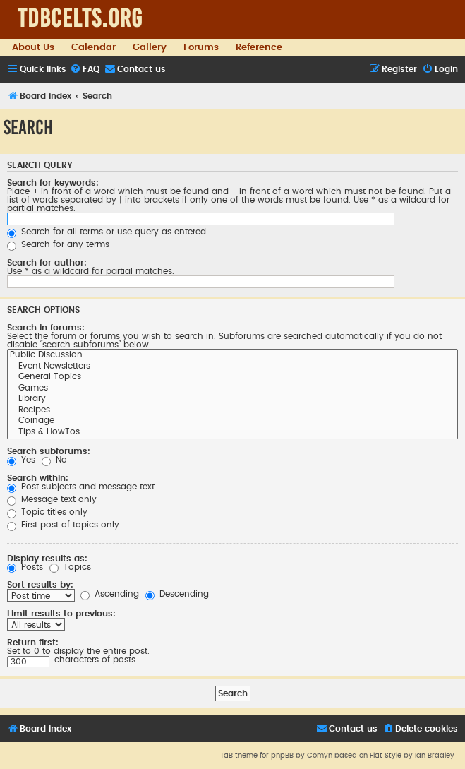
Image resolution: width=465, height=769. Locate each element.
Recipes (232, 411)
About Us (33, 47)
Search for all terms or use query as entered (106, 231)
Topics (70, 567)
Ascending (109, 594)
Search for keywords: (53, 183)
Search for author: (47, 262)
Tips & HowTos (232, 433)
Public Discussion (232, 356)
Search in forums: (46, 327)
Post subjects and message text (81, 486)
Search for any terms (58, 244)
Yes (21, 459)
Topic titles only (47, 512)
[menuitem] (84, 69)
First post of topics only (63, 524)
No (54, 459)
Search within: (37, 478)
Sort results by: (40, 584)
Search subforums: (48, 451)
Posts (25, 567)
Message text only (52, 499)
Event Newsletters (232, 367)
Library (232, 399)
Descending (177, 594)
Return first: (33, 642)
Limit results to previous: (61, 613)
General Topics (232, 377)
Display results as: (47, 558)
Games (232, 389)
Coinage (232, 421)
